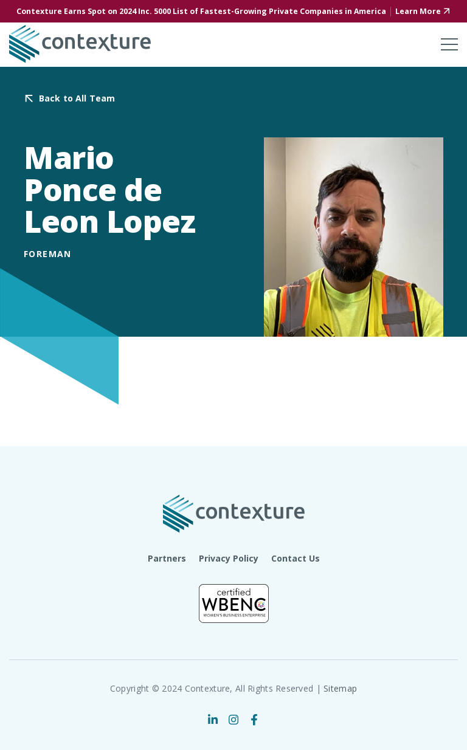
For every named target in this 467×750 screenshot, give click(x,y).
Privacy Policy (228, 558)
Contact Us (295, 558)
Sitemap (340, 688)
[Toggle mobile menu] (449, 44)
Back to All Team (77, 98)
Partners (167, 558)
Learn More (418, 11)
